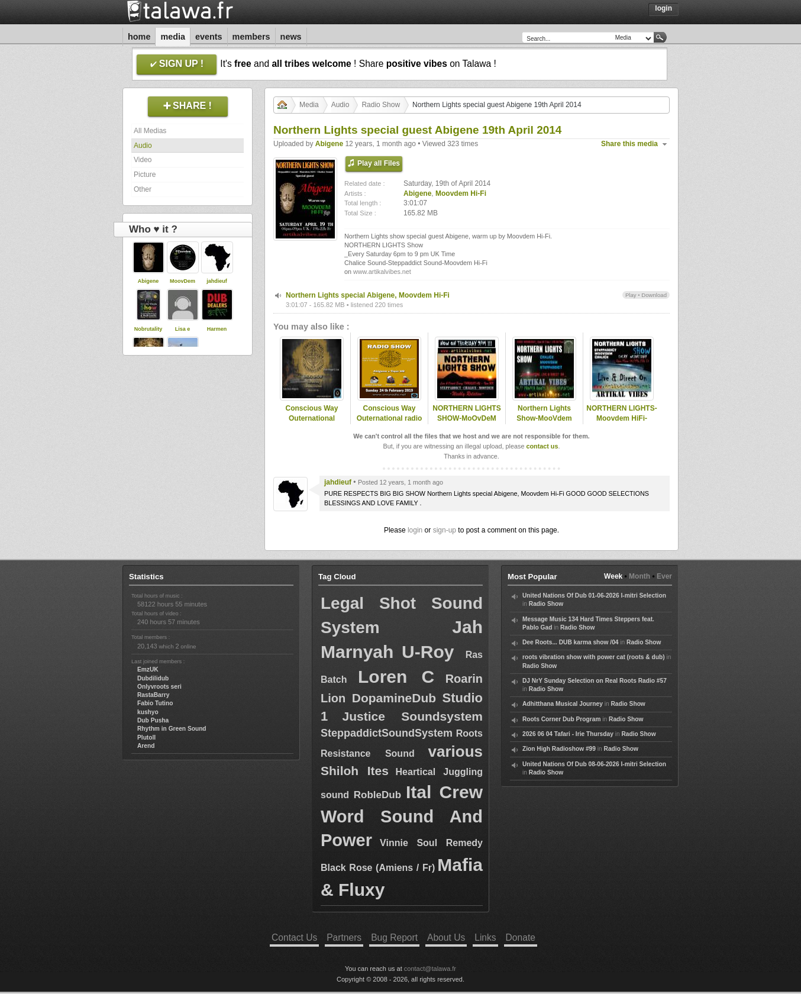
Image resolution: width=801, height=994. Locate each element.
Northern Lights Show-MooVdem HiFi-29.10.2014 (543, 418)
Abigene (148, 281)
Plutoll (146, 737)
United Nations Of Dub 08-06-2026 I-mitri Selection (594, 764)
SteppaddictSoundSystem (387, 733)
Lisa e (182, 329)
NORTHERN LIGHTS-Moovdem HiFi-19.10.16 (621, 418)
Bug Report (394, 937)
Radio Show (380, 105)
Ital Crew (444, 792)
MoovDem (182, 281)
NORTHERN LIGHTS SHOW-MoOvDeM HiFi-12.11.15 (466, 418)
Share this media (629, 144)
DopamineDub (394, 698)
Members (251, 36)
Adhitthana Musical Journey (562, 704)
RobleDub (377, 795)
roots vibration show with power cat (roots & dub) (593, 657)
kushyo (148, 712)
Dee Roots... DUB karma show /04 (570, 642)
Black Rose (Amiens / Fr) (378, 868)
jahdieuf (216, 281)
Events (208, 36)
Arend (145, 746)
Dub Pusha (153, 720)
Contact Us (294, 937)
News (291, 36)
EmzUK (148, 669)
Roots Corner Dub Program (561, 719)
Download (654, 295)
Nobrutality (148, 329)
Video (142, 160)
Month (639, 576)
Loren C (396, 676)
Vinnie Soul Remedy (431, 843)
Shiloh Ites (355, 770)
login (415, 530)
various (455, 751)
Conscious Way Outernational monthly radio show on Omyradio (311, 423)
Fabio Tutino (155, 703)
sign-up (444, 530)
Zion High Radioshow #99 (559, 749)
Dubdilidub (153, 678)
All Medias (150, 131)
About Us (446, 937)
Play (631, 295)
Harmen (217, 329)
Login (663, 8)
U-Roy (434, 651)
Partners (344, 937)
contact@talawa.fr (430, 968)
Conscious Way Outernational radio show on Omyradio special (389, 423)
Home (139, 36)
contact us (542, 446)
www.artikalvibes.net (382, 271)
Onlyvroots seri (159, 686)
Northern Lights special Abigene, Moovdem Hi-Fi (368, 295)
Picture (145, 174)
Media (172, 36)
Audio (143, 145)
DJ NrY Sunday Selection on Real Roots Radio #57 (594, 680)
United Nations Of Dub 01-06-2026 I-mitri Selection (594, 595)
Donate (520, 937)
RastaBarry (153, 695)
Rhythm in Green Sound (171, 728)
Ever (664, 576)
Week (613, 576)
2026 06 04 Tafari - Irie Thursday (567, 734)
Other (142, 189)
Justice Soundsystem (413, 716)
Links (485, 937)
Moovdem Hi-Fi (460, 193)
